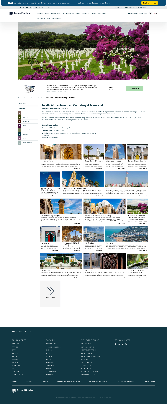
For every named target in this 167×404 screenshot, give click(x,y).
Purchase (134, 89)
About (14, 381)
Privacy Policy (149, 381)
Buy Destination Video (126, 381)
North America (98, 13)
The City (25, 113)
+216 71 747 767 (52, 138)
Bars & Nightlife (27, 130)
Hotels (24, 138)
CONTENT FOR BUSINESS (42, 8)
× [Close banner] (162, 3)
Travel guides (93, 3)
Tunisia (26, 98)
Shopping (25, 134)
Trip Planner (80, 3)
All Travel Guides (137, 13)
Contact (29, 381)
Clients (45, 381)
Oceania (41, 18)
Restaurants (26, 121)
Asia (47, 13)
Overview (22, 103)
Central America (71, 13)
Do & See (40, 98)
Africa (40, 13)
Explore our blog (149, 3)
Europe (85, 13)
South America (54, 18)
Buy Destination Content (98, 381)
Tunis (33, 98)
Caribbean (56, 13)
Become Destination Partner (68, 381)
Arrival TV (118, 8)
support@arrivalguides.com (136, 8)
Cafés (24, 125)
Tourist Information (28, 142)
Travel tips (105, 3)
